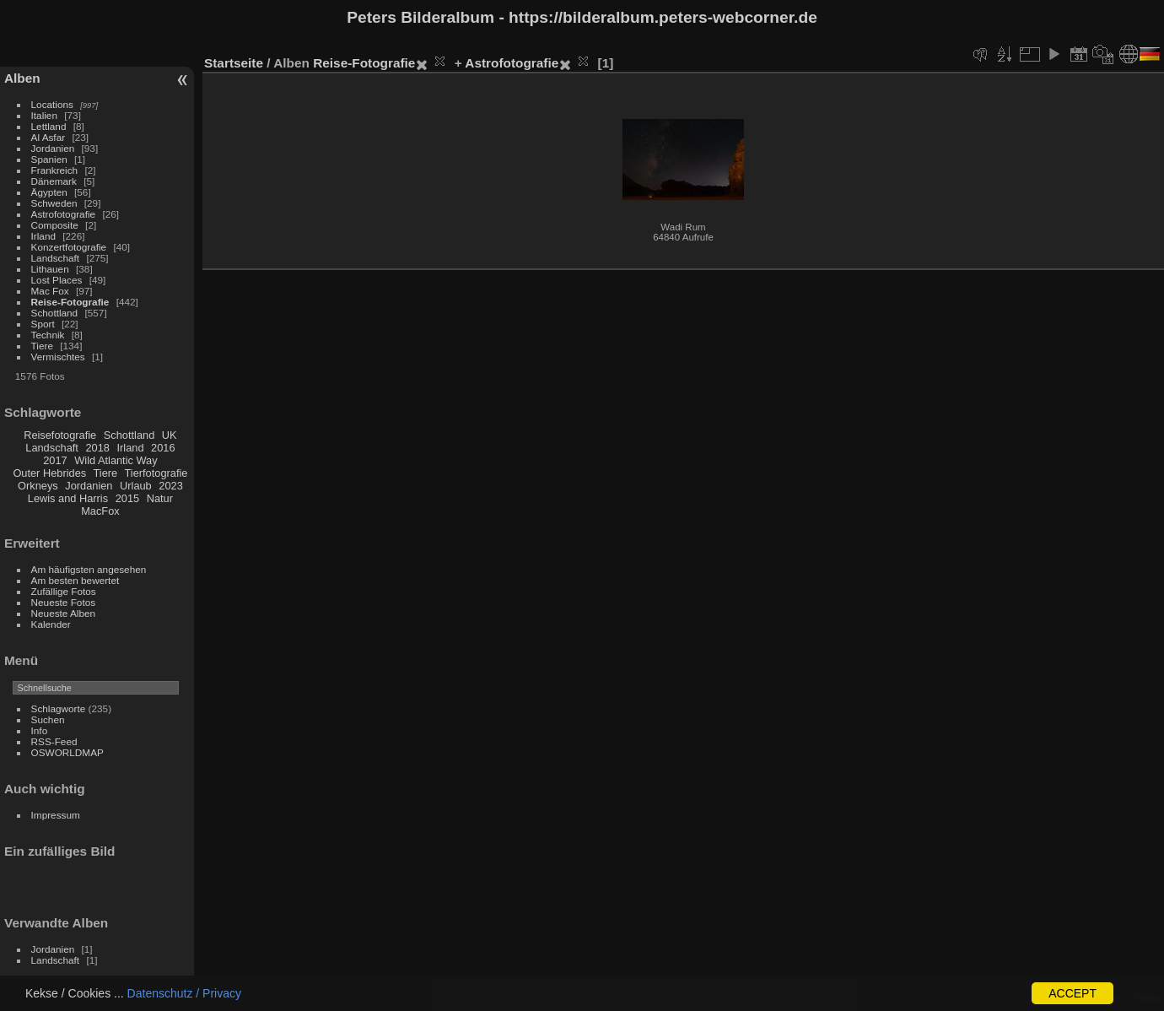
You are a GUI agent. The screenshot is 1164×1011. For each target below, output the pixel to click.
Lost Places (57, 279)
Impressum (55, 814)
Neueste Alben (63, 613)
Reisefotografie (60, 435)
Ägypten (49, 192)
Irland (43, 235)
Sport (43, 323)
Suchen (48, 719)
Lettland (49, 126)
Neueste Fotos (63, 602)
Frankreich (54, 170)
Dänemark (54, 181)
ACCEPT (1072, 993)
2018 (97, 447)
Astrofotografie (63, 213)
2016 (163, 447)
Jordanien (53, 148)
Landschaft (55, 257)
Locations (52, 104)
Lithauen (50, 268)
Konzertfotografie (69, 246)
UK (169, 435)
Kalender (51, 624)
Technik (48, 334)
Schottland (54, 312)
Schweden (54, 202)
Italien (44, 115)
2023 (170, 485)
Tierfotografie (156, 473)
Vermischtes (58, 356)
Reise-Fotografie (70, 301)
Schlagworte (58, 708)
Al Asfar (48, 137)
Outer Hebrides (49, 473)
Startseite (233, 63)
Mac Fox (50, 290)
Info (39, 730)
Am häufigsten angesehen (89, 569)
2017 (55, 460)
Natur (160, 498)
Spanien (49, 159)
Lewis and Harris (68, 498)
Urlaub (136, 485)
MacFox (100, 511)
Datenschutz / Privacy (184, 993)
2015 (127, 498)
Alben (22, 78)
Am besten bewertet (75, 580)
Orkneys (38, 485)
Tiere (42, 345)
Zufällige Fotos (63, 591)
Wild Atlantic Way (115, 460)
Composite (54, 224)
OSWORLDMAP (67, 752)
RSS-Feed (54, 741)
